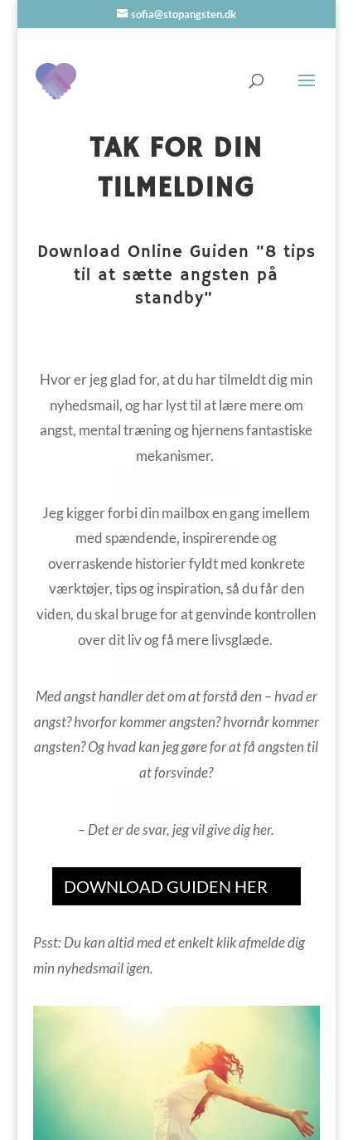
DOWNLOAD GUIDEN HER (166, 886)
